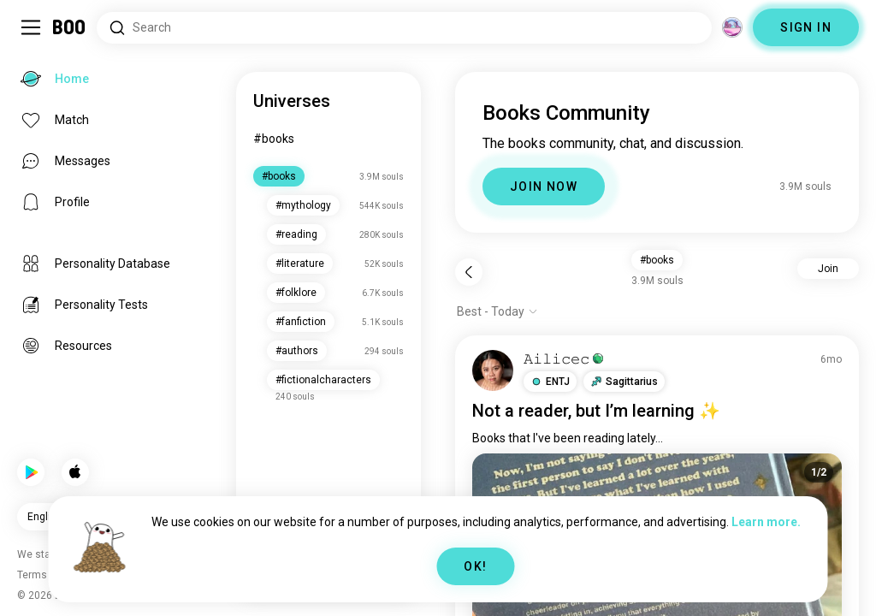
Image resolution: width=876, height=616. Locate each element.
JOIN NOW (543, 186)
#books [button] (657, 260)
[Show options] (497, 311)
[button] (550, 381)
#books (273, 138)
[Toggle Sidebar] (31, 27)
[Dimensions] (732, 27)
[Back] (468, 272)
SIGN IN (806, 27)
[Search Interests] (404, 28)
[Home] (69, 27)
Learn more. (766, 522)
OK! (475, 566)
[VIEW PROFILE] (492, 370)
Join (828, 269)
